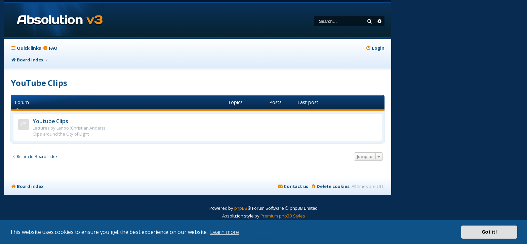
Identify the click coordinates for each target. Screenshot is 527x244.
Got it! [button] (489, 232)
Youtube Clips (50, 121)
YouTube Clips (39, 82)
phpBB (240, 208)
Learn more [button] (224, 232)
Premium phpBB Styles (282, 216)
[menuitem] (50, 48)
